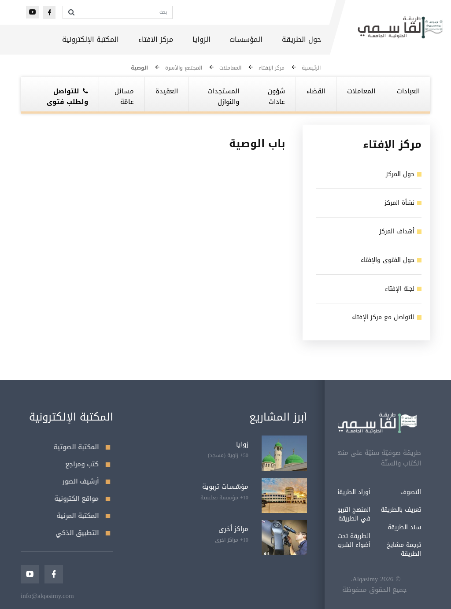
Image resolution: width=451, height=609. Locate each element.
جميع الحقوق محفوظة (355, 589)
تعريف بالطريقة (381, 510)
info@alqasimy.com (47, 596)
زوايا (242, 444)
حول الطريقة (301, 39)
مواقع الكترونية (80, 498)
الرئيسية (311, 68)
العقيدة (166, 91)
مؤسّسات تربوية (225, 486)
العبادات (408, 91)
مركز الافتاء (155, 39)
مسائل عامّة (124, 96)
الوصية (139, 68)
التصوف (391, 492)
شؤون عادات (276, 96)
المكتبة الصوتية (80, 447)
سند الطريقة (385, 527)
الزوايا (201, 39)
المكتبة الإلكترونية (90, 39)
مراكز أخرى (233, 529)
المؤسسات (245, 39)
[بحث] (125, 12)
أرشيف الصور (84, 481)
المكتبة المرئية (81, 515)
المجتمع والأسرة (183, 68)
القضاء (316, 91)
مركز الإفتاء (272, 68)
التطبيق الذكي (81, 533)
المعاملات (230, 68)
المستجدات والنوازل (223, 96)
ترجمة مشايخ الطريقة (384, 549)
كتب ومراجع (86, 464)
